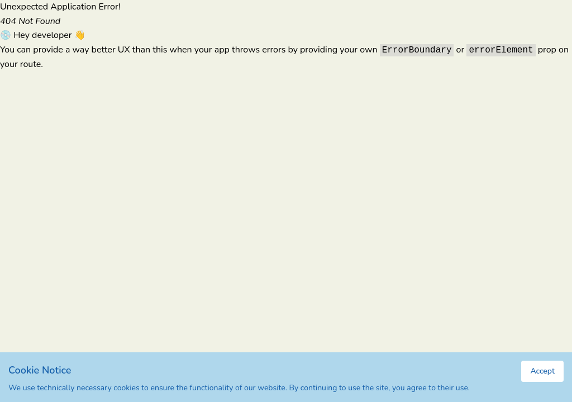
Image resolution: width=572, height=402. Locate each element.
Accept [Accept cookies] (542, 371)
